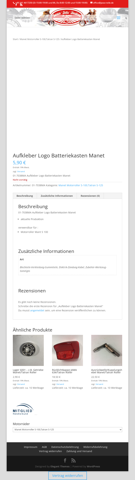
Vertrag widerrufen (50, 451)
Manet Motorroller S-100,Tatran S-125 (39, 39)
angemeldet (37, 310)
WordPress (93, 466)
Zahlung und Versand (79, 451)
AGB (44, 447)
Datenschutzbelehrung (65, 447)
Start (15, 39)
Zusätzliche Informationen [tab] (57, 195)
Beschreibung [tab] (25, 195)
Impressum (30, 447)
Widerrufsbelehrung (95, 447)
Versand (21, 171)
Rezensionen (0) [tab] (90, 195)
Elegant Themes (60, 466)
